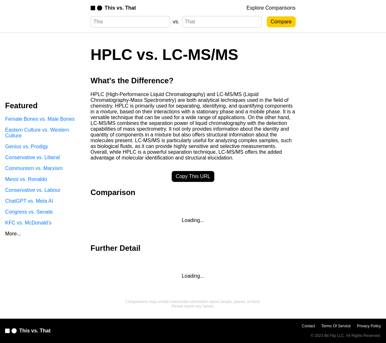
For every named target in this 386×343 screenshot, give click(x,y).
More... (13, 233)
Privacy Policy (369, 326)
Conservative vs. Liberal (32, 157)
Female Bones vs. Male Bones (40, 119)
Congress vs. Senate (29, 212)
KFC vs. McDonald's (28, 222)
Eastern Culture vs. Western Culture (37, 132)
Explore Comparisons (271, 8)
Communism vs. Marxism (34, 168)
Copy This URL (193, 176)
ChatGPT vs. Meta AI (29, 201)
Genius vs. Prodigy (26, 146)
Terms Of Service (336, 326)
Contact (308, 326)
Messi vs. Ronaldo (26, 179)
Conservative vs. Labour (33, 190)
